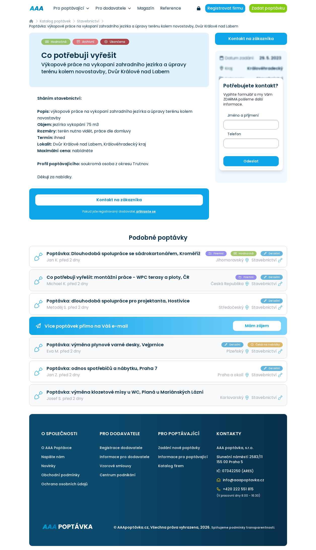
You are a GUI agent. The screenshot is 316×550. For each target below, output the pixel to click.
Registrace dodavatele (121, 447)
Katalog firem (171, 465)
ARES (247, 470)
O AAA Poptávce (56, 447)
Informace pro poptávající (183, 456)
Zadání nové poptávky (179, 447)
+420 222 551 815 (235, 489)
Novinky (48, 465)
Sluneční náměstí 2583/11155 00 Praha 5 (240, 459)
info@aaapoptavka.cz (240, 480)
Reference (170, 8)
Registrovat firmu (225, 8)
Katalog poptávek (55, 21)
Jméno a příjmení (243, 115)
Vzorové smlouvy (115, 465)
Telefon (234, 133)
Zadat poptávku (268, 8)
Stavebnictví (88, 21)
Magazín (145, 8)
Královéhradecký (265, 68)
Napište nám (52, 456)
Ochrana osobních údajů (64, 484)
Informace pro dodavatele (124, 456)
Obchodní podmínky (60, 474)
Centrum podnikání (117, 474)
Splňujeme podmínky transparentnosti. (243, 527)
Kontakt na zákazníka (119, 200)
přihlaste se (146, 211)
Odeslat (251, 161)
